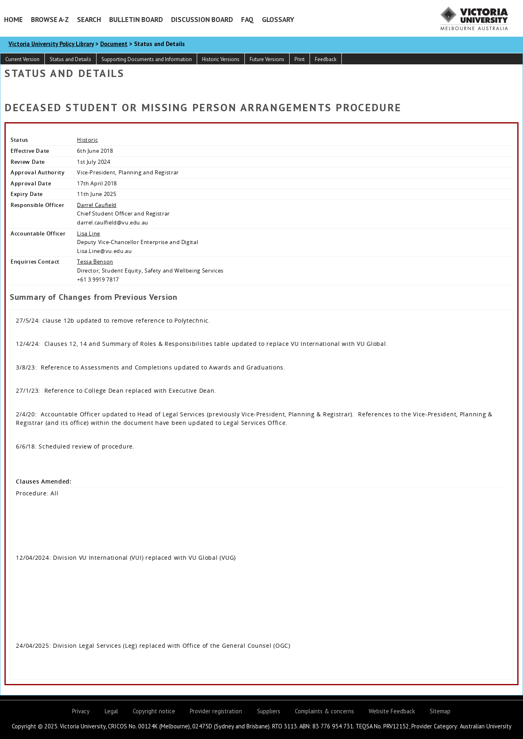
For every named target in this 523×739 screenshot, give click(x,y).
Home (13, 19)
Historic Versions (221, 59)
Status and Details (70, 59)
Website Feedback (392, 711)
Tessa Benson (95, 261)
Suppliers (268, 711)
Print (299, 59)
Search (89, 19)
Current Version (22, 59)
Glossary (278, 19)
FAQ (247, 19)
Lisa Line (88, 233)
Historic (87, 139)
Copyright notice (154, 711)
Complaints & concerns (324, 711)
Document (113, 44)
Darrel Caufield (96, 205)
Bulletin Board (136, 19)
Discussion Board (202, 19)
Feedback (325, 59)
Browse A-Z (50, 19)
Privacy (81, 711)
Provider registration (216, 711)
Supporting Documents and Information (146, 59)
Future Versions (267, 59)
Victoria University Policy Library (51, 44)
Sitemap (440, 711)
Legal (111, 711)
